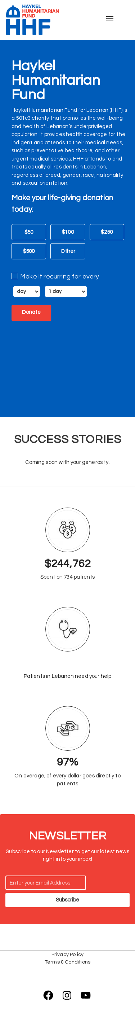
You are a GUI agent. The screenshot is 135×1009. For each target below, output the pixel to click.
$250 (107, 232)
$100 (68, 232)
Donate (31, 312)
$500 (29, 252)
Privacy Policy (67, 954)
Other (68, 252)
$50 (28, 232)
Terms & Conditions (67, 962)
